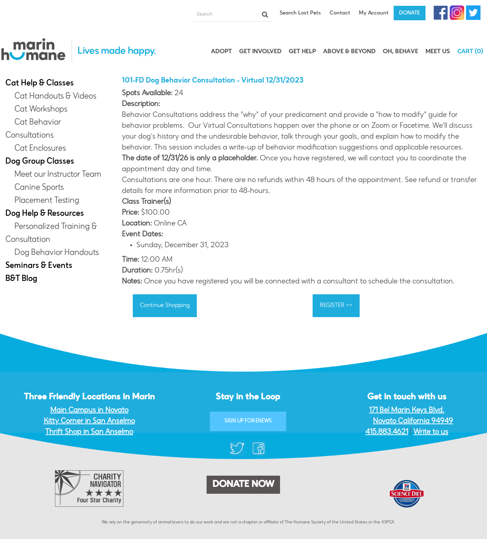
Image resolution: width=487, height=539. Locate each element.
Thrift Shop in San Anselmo (89, 432)
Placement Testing (46, 201)
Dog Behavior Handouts (56, 253)
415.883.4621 (386, 432)
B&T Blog (21, 279)
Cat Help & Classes (39, 84)
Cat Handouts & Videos (55, 97)
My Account (374, 13)
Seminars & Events (38, 266)
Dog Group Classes (39, 162)
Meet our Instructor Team (57, 175)
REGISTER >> (336, 305)
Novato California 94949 (413, 421)
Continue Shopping (165, 305)
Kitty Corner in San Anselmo (89, 421)
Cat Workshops (40, 110)
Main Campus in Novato (89, 410)
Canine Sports (39, 188)
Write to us (431, 432)
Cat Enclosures (40, 149)
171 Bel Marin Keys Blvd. (406, 410)
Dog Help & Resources (44, 214)
